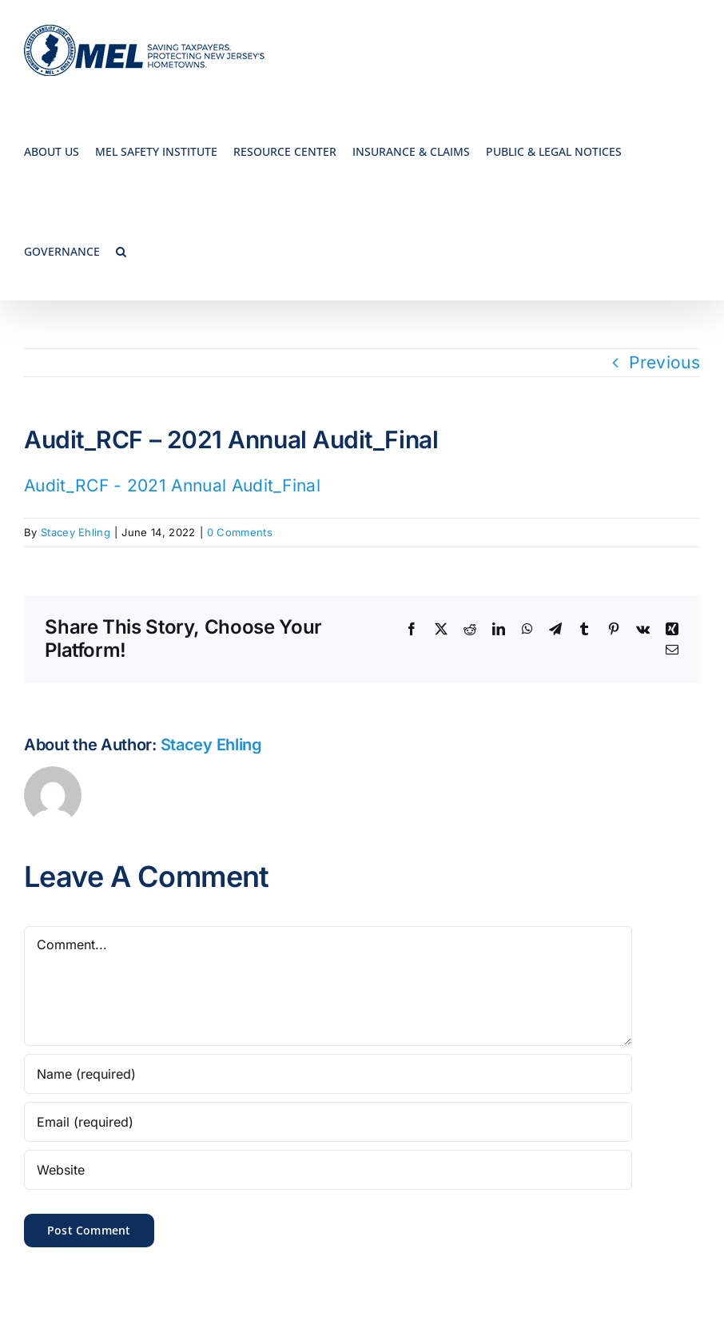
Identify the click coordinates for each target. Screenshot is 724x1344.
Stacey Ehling (75, 532)
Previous (664, 362)
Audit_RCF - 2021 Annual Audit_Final (172, 485)
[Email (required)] (328, 1122)
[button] (121, 250)
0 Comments (239, 532)
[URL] (328, 1170)
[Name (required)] (328, 1074)
